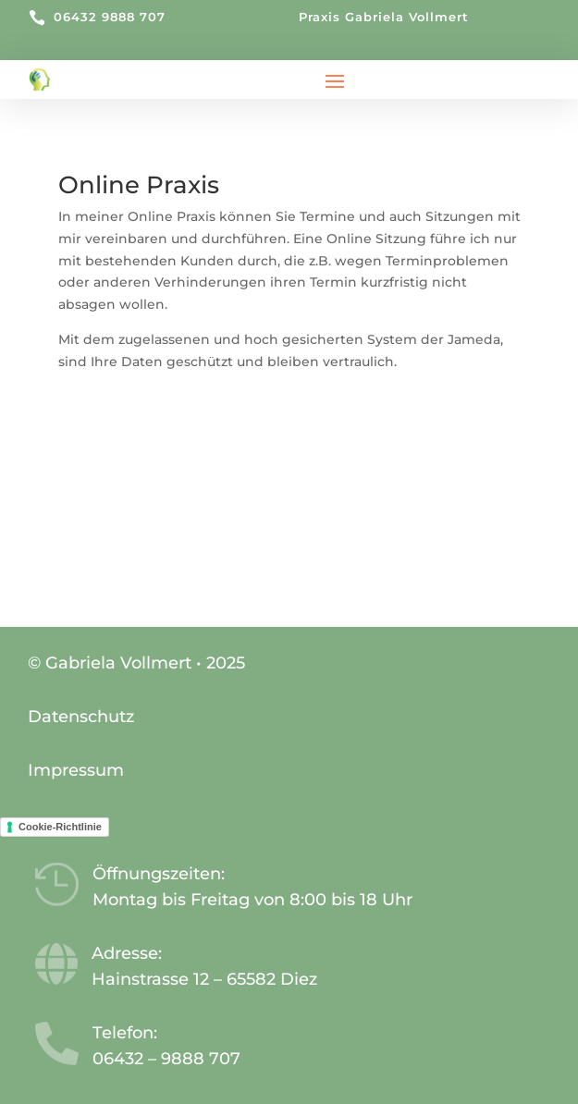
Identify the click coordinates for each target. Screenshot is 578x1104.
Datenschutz (81, 716)
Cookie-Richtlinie (60, 826)
